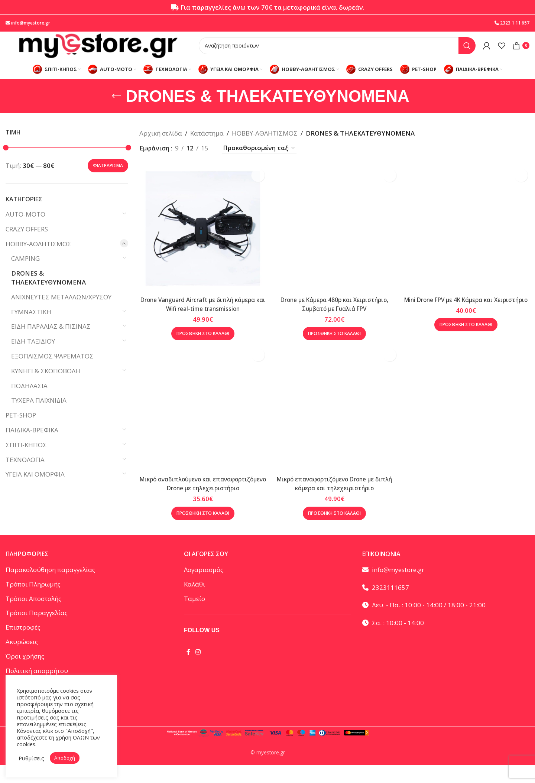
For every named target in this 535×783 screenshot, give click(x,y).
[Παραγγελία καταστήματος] (259, 159)
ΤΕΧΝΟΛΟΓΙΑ (25, 471)
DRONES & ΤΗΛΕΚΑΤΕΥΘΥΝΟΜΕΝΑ (48, 289)
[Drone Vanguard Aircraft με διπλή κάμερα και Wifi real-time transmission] (200, 237)
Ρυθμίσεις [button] (31, 758)
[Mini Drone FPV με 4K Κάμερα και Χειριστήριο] (468, 237)
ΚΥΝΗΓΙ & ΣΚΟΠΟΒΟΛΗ (45, 382)
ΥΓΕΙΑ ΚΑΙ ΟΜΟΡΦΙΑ (35, 486)
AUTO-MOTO (25, 226)
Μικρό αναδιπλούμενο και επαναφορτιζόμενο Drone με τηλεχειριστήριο (200, 497)
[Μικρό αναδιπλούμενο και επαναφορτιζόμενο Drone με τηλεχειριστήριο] (200, 419)
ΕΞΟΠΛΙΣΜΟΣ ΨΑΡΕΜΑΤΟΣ (52, 368)
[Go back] (116, 107)
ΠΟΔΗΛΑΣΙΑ (29, 397)
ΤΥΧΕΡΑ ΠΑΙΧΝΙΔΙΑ (39, 412)
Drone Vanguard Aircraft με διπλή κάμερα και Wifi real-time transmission (201, 311)
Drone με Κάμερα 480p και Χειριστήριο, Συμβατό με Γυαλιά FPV (334, 311)
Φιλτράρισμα (108, 177)
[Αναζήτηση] (337, 50)
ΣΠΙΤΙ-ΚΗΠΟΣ (26, 456)
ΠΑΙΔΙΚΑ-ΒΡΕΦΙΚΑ (32, 442)
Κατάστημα (207, 145)
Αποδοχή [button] (64, 757)
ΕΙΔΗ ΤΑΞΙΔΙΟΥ (33, 353)
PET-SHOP (21, 427)
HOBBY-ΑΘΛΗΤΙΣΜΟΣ (38, 255)
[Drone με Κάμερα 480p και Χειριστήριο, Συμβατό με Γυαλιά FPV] (334, 237)
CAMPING (25, 270)
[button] (200, 340)
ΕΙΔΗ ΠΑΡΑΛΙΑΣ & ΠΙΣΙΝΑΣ (51, 338)
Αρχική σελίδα (160, 145)
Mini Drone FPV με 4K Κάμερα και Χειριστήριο (468, 311)
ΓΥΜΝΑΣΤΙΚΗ (31, 323)
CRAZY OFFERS (27, 240)
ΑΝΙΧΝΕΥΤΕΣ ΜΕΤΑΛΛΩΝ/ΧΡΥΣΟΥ (61, 308)
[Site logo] (98, 50)
